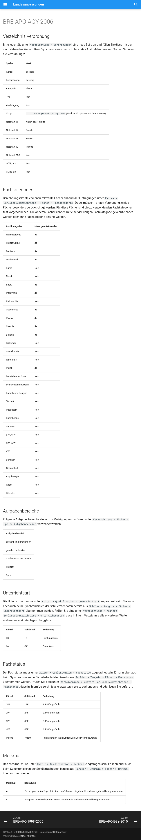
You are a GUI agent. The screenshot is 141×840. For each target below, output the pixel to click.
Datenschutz (59, 832)
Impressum (46, 832)
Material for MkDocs (25, 835)
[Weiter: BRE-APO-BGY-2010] (117, 821)
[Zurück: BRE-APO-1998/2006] (24, 821)
